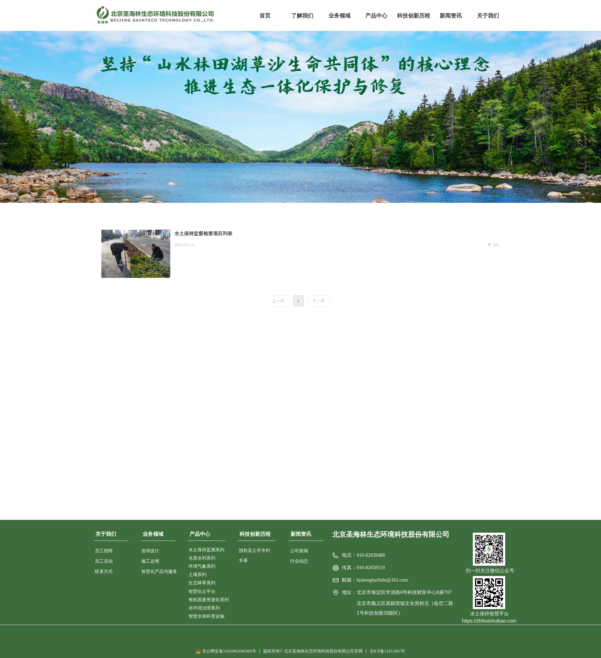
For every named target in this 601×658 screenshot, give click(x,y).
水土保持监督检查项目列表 (203, 233)
